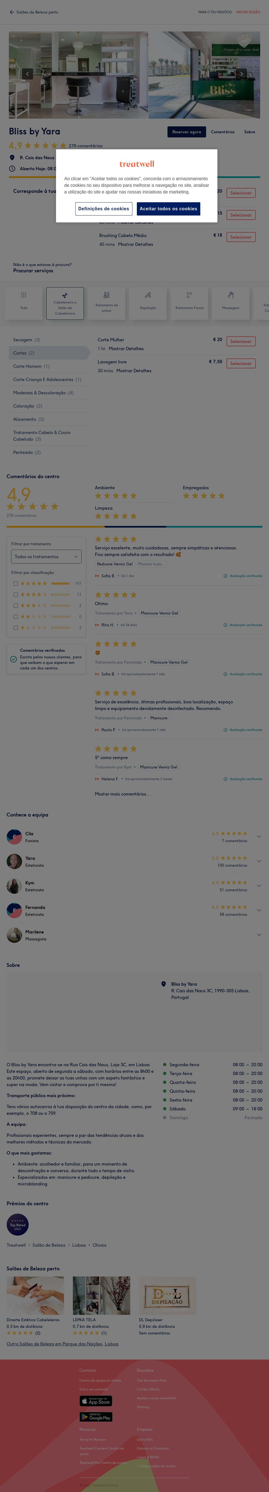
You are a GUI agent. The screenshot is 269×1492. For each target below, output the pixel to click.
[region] (136, 185)
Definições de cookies (103, 208)
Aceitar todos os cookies (169, 208)
